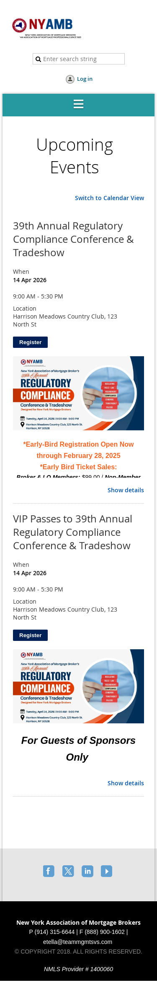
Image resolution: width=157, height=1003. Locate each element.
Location (24, 308)
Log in (85, 78)
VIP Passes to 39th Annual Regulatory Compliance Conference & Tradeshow (72, 532)
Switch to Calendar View (109, 198)
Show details (126, 490)
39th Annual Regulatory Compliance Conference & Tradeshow (73, 239)
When (21, 271)
